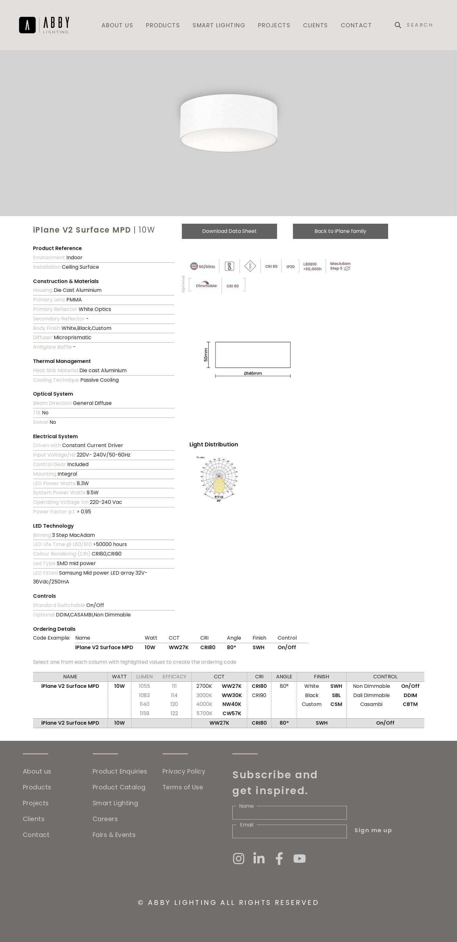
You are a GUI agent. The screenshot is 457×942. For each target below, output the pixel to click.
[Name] (289, 813)
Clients (315, 25)
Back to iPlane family (340, 231)
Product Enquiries (120, 771)
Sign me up (373, 830)
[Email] (289, 831)
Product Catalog (119, 787)
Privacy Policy (183, 771)
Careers (105, 819)
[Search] (422, 25)
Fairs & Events (114, 835)
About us (117, 25)
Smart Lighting (219, 25)
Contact (356, 25)
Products (163, 25)
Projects (274, 25)
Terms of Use (182, 787)
